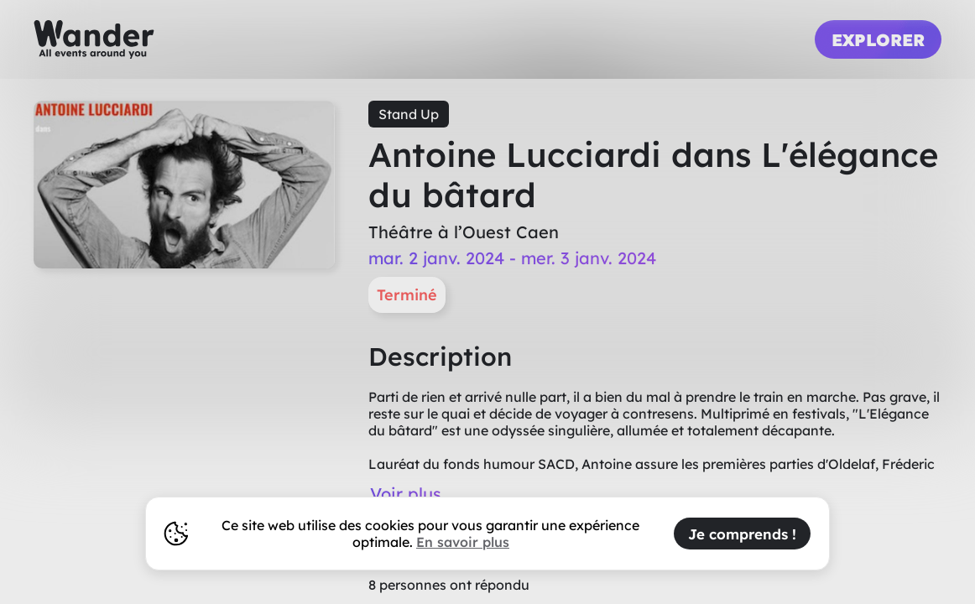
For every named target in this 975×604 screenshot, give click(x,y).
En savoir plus (462, 542)
